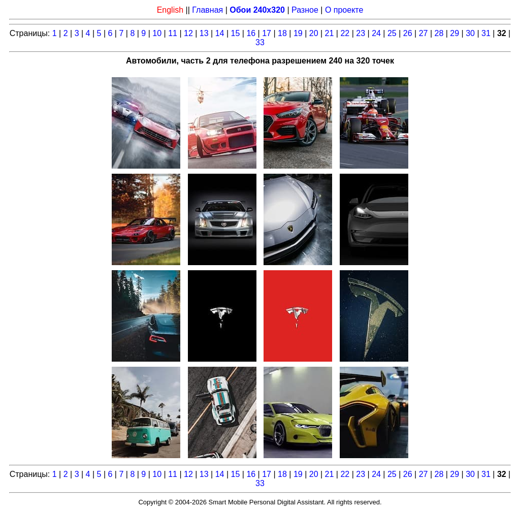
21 (329, 33)
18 (282, 33)
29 (454, 33)
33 (260, 42)
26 (407, 33)
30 (470, 33)
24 (376, 33)
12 (188, 33)
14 (219, 33)
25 (392, 33)
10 (156, 33)
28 (439, 33)
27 (423, 33)
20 (313, 33)
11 (172, 33)
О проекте (344, 10)
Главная (207, 10)
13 (204, 33)
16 (250, 33)
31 (486, 33)
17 (266, 33)
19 (298, 33)
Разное (304, 10)
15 (235, 33)
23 (360, 33)
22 (344, 33)
